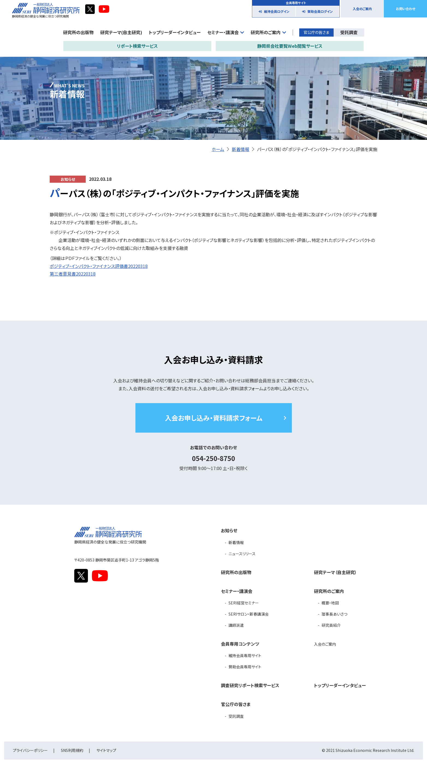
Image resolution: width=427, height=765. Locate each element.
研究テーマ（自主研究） (335, 572)
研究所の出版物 (78, 32)
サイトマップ (106, 750)
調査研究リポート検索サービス (250, 685)
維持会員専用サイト (245, 655)
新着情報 (240, 149)
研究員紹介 (331, 625)
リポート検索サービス (137, 46)
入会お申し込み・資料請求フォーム (213, 418)
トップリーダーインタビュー (175, 32)
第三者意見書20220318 (73, 273)
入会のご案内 (362, 8)
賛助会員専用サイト (245, 666)
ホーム (218, 149)
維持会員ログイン (276, 11)
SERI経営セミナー (244, 602)
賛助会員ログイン (320, 11)
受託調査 (349, 32)
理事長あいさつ (334, 614)
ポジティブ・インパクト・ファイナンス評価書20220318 (99, 266)
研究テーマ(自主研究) (121, 32)
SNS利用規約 (72, 750)
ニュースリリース (242, 553)
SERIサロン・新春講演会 (249, 614)
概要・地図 (330, 602)
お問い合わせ (405, 8)
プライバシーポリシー (30, 750)
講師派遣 (236, 625)
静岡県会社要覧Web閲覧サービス (289, 46)
